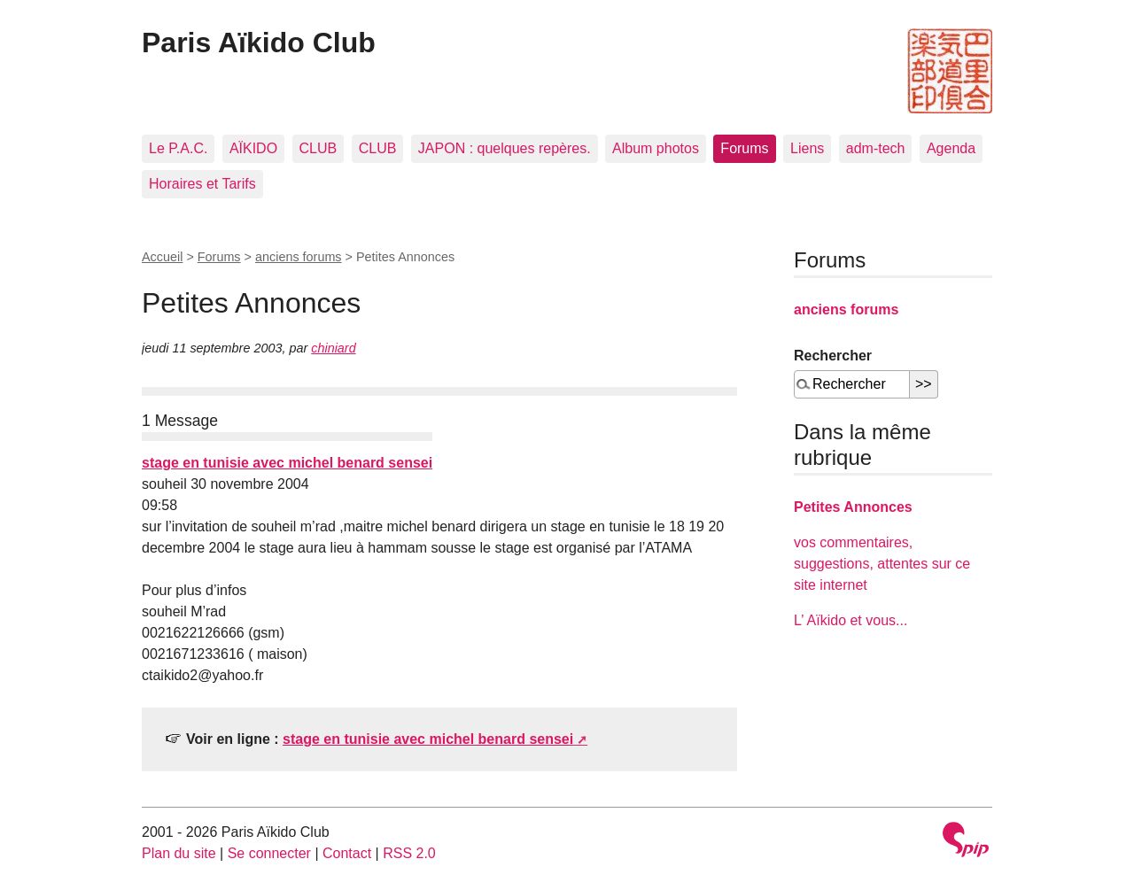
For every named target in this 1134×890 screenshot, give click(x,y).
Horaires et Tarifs (202, 183)
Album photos (655, 148)
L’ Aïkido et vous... (850, 620)
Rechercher (833, 355)
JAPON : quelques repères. (504, 148)
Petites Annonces (853, 507)
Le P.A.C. (178, 148)
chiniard (333, 348)
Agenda (951, 148)
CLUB (318, 148)
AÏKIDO (253, 148)
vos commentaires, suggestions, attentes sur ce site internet (882, 563)
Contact (346, 853)
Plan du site (179, 853)
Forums (744, 148)
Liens (807, 148)
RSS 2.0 (409, 853)
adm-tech (875, 148)
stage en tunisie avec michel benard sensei (287, 462)
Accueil (162, 257)
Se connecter (269, 853)
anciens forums (298, 257)
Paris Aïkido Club (259, 42)
